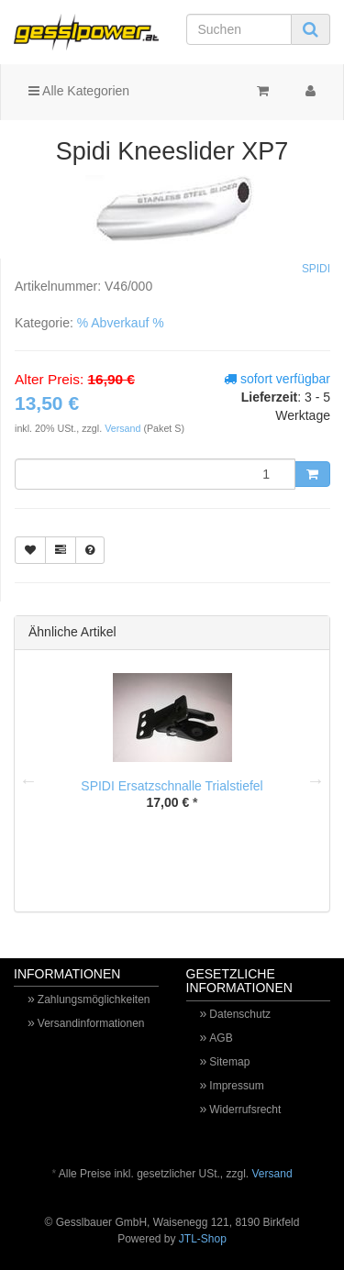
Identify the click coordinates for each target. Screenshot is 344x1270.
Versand (124, 428)
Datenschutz (240, 1014)
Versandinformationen (91, 1023)
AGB (220, 1038)
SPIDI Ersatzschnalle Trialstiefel (171, 786)
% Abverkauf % (120, 322)
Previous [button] (28, 780)
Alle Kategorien (78, 90)
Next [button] (315, 780)
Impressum (236, 1085)
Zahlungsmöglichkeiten (94, 999)
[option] (172, 755)
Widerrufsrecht (245, 1109)
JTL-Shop (203, 1238)
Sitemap (229, 1061)
